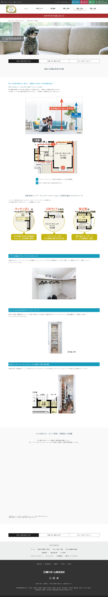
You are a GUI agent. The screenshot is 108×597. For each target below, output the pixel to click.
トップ (26, 8)
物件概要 (53, 8)
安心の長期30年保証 (71, 549)
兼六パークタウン (18, 2)
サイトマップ (49, 556)
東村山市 (39, 564)
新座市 (56, 564)
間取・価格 (66, 8)
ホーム (33, 549)
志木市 (69, 564)
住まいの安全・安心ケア (84, 61)
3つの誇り (63, 553)
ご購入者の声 (53, 553)
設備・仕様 (79, 8)
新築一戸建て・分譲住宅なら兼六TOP (16, 20)
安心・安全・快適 (58, 549)
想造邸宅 (44, 553)
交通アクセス (39, 8)
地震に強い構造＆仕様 (54, 61)
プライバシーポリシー (37, 556)
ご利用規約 (59, 556)
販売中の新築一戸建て (44, 549)
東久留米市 (48, 564)
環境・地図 (93, 8)
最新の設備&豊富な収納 (23, 61)
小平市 (62, 564)
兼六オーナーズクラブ (71, 556)
